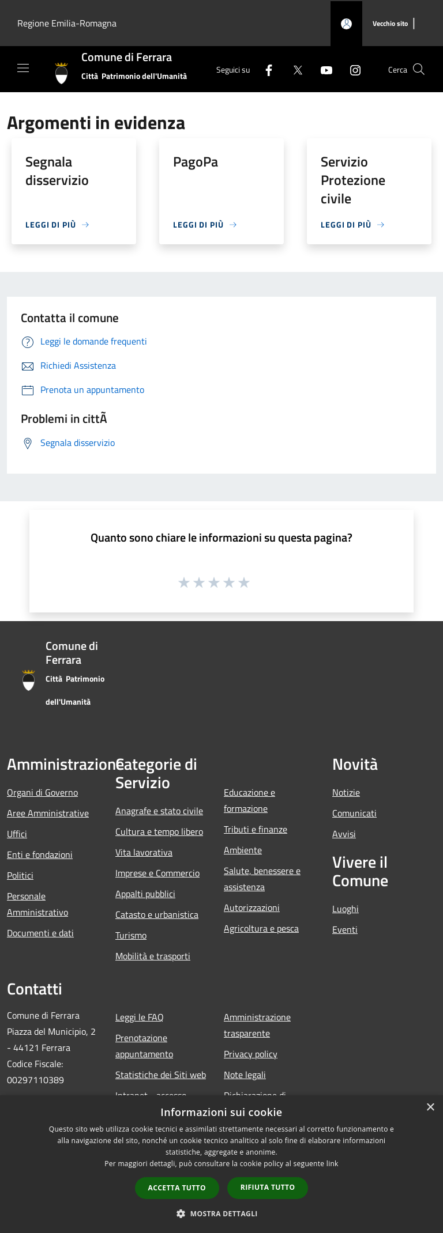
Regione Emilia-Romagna (67, 23)
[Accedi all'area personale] (346, 24)
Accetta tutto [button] (177, 1188)
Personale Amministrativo (37, 904)
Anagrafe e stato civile (159, 811)
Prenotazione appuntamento (144, 1046)
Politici (20, 875)
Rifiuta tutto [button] (268, 1187)
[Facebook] (264, 69)
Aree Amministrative (48, 813)
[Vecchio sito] (390, 23)
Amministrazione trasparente (257, 1025)
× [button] (430, 1107)
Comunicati (354, 813)
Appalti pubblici (145, 894)
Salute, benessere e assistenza (262, 879)
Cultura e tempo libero (159, 831)
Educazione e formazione (249, 800)
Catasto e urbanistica (156, 914)
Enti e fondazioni (40, 854)
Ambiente (243, 850)
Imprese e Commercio (157, 873)
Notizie (346, 792)
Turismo (131, 935)
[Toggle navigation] (23, 68)
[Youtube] (321, 69)
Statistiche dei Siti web (160, 1074)
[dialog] (221, 1164)
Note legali (245, 1074)
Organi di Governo (42, 792)
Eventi (345, 929)
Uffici (17, 834)
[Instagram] (350, 69)
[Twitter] (293, 69)
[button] (221, 1213)
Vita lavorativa (143, 852)
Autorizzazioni (252, 907)
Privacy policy (250, 1054)
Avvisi (344, 834)
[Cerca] (419, 69)
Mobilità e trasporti (152, 956)
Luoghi (345, 909)
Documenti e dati (40, 933)
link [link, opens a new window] (332, 1163)
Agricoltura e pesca (261, 928)
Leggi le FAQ (139, 1017)
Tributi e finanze (255, 829)
